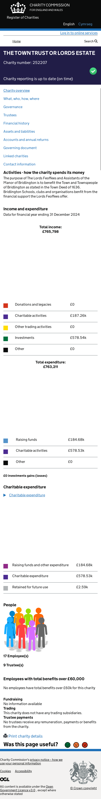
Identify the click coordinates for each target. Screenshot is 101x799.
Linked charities (15, 156)
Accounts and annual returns (25, 139)
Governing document (20, 148)
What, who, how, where (21, 98)
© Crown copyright (83, 788)
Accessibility (23, 771)
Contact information (19, 164)
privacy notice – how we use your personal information (31, 761)
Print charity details (23, 736)
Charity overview (16, 90)
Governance (12, 107)
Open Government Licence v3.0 (26, 788)
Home (16, 41)
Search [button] (91, 41)
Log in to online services (79, 33)
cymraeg (85, 24)
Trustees (10, 115)
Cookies (5, 771)
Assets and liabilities (19, 131)
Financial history (16, 123)
